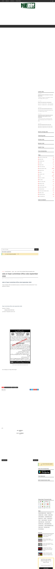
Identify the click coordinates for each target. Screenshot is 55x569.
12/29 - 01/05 (40, 463)
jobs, (22, 74)
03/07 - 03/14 (40, 393)
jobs (40, 176)
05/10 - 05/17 (40, 443)
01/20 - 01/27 (40, 526)
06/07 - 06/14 (40, 438)
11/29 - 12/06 (40, 409)
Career (46, 300)
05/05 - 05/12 (40, 507)
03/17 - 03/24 (40, 516)
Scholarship (41, 189)
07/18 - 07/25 (40, 371)
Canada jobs (41, 161)
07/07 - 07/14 (40, 495)
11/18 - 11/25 (40, 537)
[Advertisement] (27, 16)
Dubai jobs (41, 164)
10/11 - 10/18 (40, 416)
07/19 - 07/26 (40, 432)
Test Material (42, 196)
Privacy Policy (18, 0)
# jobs (17, 183)
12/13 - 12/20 (40, 406)
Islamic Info (41, 174)
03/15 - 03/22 (40, 453)
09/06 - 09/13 (40, 423)
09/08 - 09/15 (40, 484)
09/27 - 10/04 (40, 419)
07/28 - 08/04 (40, 491)
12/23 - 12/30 (40, 531)
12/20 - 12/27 (40, 405)
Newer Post (4, 256)
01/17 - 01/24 (40, 400)
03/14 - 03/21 (40, 392)
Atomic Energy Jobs (43, 157)
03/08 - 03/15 (40, 455)
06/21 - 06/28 (40, 436)
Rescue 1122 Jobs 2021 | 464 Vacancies (44, 102)
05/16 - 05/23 (40, 382)
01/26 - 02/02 (40, 458)
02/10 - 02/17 (40, 522)
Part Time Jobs (42, 181)
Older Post (34, 256)
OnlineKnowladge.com (11, 565)
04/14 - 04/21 (40, 511)
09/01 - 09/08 (40, 485)
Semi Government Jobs (44, 190)
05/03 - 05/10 (40, 444)
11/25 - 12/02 (40, 536)
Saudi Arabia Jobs (42, 187)
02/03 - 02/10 (40, 523)
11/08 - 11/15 (40, 413)
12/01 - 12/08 (40, 469)
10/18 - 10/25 (40, 415)
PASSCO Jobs (41, 183)
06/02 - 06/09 (40, 502)
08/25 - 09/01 (40, 486)
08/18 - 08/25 (40, 488)
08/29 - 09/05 (40, 363)
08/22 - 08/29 (40, 364)
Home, (20, 74)
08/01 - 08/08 (40, 368)
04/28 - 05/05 (40, 508)
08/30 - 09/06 (40, 424)
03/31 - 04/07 (40, 513)
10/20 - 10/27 (40, 476)
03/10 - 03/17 (40, 517)
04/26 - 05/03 (40, 446)
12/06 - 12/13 (40, 408)
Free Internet (42, 166)
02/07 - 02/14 (40, 396)
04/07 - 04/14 (40, 512)
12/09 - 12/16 (40, 533)
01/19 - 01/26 (40, 460)
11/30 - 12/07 (40, 360)
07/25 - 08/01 (40, 369)
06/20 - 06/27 (40, 376)
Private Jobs (41, 185)
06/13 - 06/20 (40, 377)
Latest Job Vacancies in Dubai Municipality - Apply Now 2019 (48, 330)
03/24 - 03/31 (40, 514)
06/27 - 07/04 (40, 374)
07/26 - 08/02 (40, 430)
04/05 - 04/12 (40, 449)
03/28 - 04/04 (40, 390)
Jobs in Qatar (42, 177)
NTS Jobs (41, 179)
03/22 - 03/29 (40, 452)
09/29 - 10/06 (40, 480)
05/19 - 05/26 (40, 504)
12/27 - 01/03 (40, 404)
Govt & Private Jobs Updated (11, 50)
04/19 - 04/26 (40, 447)
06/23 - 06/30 (40, 498)
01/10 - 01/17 (40, 401)
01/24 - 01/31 (40, 399)
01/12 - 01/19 (40, 461)
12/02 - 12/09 (40, 535)
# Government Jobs (8, 183)
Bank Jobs (41, 159)
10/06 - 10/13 (40, 479)
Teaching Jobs (42, 194)
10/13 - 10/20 (40, 477)
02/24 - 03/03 (40, 519)
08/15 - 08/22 (40, 366)
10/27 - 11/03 (40, 475)
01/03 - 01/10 (40, 402)
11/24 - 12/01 (40, 470)
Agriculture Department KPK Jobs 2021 (44, 124)
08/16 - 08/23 (40, 427)
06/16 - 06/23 (40, 499)
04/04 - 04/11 (40, 388)
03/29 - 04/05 (40, 451)
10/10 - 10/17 (40, 362)
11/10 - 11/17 (40, 472)
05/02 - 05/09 (40, 383)
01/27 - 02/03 (40, 525)
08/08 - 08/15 (40, 367)
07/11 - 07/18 (40, 372)
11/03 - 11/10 (40, 474)
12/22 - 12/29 (40, 465)
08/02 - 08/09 (40, 429)
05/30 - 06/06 (40, 379)
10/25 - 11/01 (40, 414)
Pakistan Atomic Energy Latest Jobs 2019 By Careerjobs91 (47, 321)
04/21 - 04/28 (40, 509)
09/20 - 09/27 (40, 420)
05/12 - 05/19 (40, 505)
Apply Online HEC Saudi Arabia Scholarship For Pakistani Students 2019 (48, 339)
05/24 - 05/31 (40, 441)
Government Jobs (42, 168)
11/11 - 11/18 (40, 539)
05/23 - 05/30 (40, 381)
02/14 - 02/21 (40, 395)
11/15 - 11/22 (40, 411)
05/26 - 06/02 (40, 503)
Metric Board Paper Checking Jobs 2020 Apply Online (48, 326)
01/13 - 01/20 (40, 527)
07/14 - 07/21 (40, 494)
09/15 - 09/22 (40, 483)
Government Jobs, (16, 74)
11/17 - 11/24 (40, 471)
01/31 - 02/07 (40, 397)
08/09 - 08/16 (40, 428)
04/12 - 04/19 (40, 448)
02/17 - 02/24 (40, 521)
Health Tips (41, 170)
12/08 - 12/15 (40, 467)
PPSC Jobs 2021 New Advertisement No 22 (45, 108)
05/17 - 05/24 (40, 442)
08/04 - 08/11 (40, 490)
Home (3, 0)
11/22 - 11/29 (40, 410)
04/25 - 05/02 (40, 385)
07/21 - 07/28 (40, 493)
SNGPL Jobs (41, 192)
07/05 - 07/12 (40, 433)
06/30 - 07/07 (40, 497)
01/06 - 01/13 (40, 528)
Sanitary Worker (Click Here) (9, 105)
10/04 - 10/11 (40, 418)
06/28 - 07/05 (40, 434)
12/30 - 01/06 (40, 530)
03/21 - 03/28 (40, 391)
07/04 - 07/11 (40, 373)
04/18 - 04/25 (40, 386)
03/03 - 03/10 (40, 518)
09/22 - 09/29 (40, 481)
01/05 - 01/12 (40, 462)
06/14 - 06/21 (40, 437)
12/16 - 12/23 (40, 532)
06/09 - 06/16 (40, 500)
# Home (13, 183)
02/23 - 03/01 (40, 456)
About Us (7, 0)
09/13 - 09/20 (40, 422)
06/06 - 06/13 (40, 378)
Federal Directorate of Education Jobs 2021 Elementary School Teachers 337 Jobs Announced (45, 116)
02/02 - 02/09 (40, 457)
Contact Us (12, 0)
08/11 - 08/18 (40, 489)
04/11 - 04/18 (40, 387)
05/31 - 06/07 (40, 439)
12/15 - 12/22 (40, 466)
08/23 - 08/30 (40, 425)
